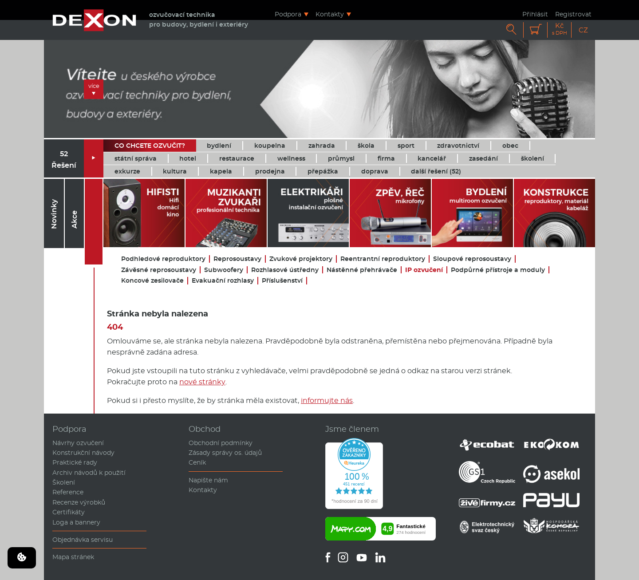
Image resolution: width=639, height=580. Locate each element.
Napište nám (208, 480)
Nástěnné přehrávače (362, 270)
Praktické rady (74, 462)
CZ (583, 30)
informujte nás (327, 400)
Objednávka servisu (82, 540)
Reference (67, 492)
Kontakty (330, 14)
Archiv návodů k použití (89, 473)
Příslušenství (282, 280)
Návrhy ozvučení (78, 443)
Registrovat (573, 14)
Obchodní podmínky (220, 443)
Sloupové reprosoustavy (472, 259)
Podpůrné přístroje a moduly (498, 270)
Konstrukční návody (83, 453)
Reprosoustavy (237, 259)
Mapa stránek (73, 557)
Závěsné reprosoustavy (158, 270)
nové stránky (202, 382)
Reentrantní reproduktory (382, 259)
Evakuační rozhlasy (223, 280)
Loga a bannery (76, 522)
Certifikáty (68, 512)
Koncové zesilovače (152, 280)
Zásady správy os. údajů (225, 453)
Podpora (288, 14)
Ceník (197, 462)
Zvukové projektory (300, 259)
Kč (559, 29)
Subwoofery (223, 270)
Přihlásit (535, 14)
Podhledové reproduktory (163, 259)
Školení (63, 482)
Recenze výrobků (78, 502)
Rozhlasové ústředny (285, 270)
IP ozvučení (424, 270)
